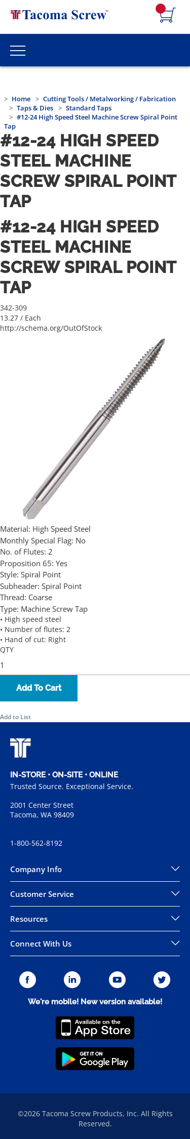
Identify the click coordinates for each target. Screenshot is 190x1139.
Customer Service (42, 894)
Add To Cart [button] (38, 688)
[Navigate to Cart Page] (168, 16)
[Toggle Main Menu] (17, 50)
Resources (29, 919)
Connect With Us (40, 943)
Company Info (36, 869)
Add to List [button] (15, 717)
